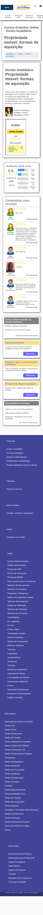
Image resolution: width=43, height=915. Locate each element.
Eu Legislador (13, 621)
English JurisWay (15, 697)
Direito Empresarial (13, 734)
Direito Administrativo (14, 762)
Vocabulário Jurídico (16, 633)
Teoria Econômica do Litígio (17, 826)
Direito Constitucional (14, 814)
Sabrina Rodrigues (22, 110)
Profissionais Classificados (18, 461)
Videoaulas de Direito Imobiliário (17, 413)
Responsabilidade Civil (15, 794)
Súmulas (11, 665)
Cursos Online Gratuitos (18, 561)
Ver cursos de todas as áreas (28, 422)
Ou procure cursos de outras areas (27, 335)
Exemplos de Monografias (19, 693)
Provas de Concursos (17, 573)
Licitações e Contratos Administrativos (21, 810)
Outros (8, 830)
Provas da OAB (14, 569)
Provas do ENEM (15, 577)
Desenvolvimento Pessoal (19, 854)
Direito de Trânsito (13, 798)
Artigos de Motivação (16, 605)
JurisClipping (13, 617)
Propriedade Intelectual (15, 790)
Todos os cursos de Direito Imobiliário (19, 409)
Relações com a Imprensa (20, 878)
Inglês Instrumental (16, 870)
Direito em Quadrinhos (17, 669)
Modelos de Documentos (18, 585)
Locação (8, 786)
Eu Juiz (10, 625)
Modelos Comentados (17, 589)
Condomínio (10, 758)
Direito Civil (10, 725)
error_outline (21, 147)
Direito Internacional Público (17, 822)
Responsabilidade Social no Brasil (21, 465)
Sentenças (12, 661)
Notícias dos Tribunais (17, 609)
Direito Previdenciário (14, 778)
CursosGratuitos (8, 16)
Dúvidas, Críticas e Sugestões (19, 513)
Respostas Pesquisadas (18, 689)
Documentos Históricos (17, 681)
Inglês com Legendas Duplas (20, 597)
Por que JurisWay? (14, 453)
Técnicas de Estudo (17, 882)
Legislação (12, 653)
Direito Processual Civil (15, 750)
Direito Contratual (12, 818)
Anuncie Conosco (14, 489)
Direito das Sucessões (14, 802)
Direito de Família (12, 737)
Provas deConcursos (29, 16)
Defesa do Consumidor (17, 641)
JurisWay (9, 54)
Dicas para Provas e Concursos (21, 581)
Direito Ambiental (12, 766)
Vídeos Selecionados (16, 565)
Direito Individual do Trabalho (18, 742)
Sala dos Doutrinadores (17, 601)
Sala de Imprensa (15, 637)
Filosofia (12, 874)
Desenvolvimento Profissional (21, 858)
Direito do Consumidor (14, 770)
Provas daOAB (18, 16)
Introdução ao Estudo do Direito (19, 722)
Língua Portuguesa (16, 862)
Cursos (20, 54)
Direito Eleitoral (11, 806)
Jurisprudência (14, 657)
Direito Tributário (12, 782)
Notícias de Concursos (17, 613)
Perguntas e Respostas (17, 593)
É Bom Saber (13, 629)
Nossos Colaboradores (16, 457)
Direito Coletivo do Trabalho (17, 746)
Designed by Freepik (15, 537)
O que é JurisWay (14, 449)
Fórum (10, 685)
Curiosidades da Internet (18, 677)
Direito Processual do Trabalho (18, 754)
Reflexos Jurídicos (15, 645)
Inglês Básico (14, 866)
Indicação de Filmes (16, 673)
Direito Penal (10, 730)
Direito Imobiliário (12, 774)
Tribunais (11, 649)
